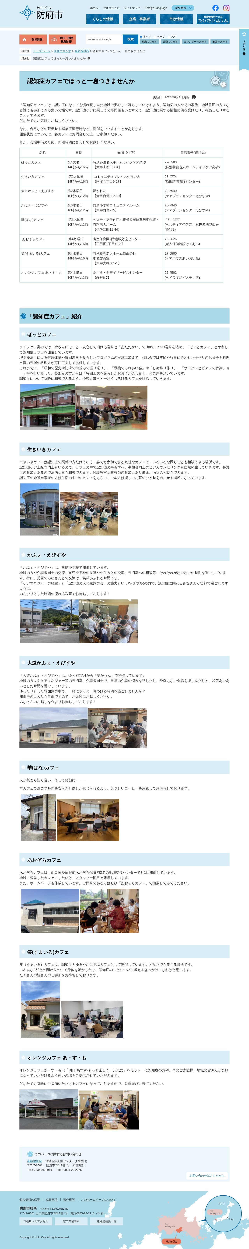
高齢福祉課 (82, 51)
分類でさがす (170, 41)
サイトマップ (132, 8)
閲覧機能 (180, 8)
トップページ (42, 51)
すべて (147, 36)
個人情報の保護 (29, 1199)
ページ (161, 36)
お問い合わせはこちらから (206, 1175)
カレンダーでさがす (195, 41)
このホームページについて (98, 1199)
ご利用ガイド (111, 8)
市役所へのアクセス (36, 1221)
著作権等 (69, 1199)
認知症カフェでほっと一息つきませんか (59, 58)
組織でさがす (149, 41)
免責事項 (51, 1199)
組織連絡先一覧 (106, 1221)
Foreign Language (156, 8)
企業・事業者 (139, 19)
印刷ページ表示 (194, 97)
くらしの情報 (102, 19)
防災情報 (37, 39)
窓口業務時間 (71, 1221)
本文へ (94, 8)
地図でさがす (220, 41)
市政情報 (176, 19)
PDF (173, 36)
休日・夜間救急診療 (66, 39)
